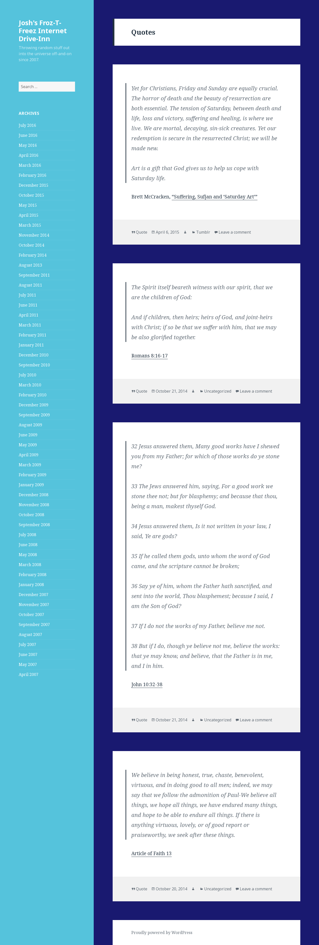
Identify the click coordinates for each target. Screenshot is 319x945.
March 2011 (30, 325)
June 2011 (28, 305)
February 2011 (32, 335)
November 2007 (34, 604)
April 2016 (28, 155)
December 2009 (33, 405)
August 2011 (30, 285)
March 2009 (30, 465)
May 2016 (28, 145)
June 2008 (28, 544)
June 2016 (28, 135)
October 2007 (31, 614)
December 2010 (33, 355)
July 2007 (27, 644)
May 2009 (28, 445)
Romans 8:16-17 (149, 355)
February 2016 (32, 175)
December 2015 (33, 185)
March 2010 (30, 385)
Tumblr (203, 232)
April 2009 (28, 455)
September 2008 (34, 524)
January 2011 (31, 345)
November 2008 (34, 504)
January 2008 (31, 584)
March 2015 (30, 225)
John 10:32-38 (146, 684)
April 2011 (28, 315)
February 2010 (32, 395)
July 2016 (27, 125)
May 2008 (28, 554)
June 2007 (28, 654)
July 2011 (27, 295)
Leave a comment (235, 232)
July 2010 (27, 375)
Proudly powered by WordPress (161, 932)
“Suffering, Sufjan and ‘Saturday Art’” (214, 196)
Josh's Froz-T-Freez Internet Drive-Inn (43, 30)
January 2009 (31, 484)
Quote (141, 232)
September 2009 (34, 415)
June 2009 (28, 435)
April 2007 (28, 674)
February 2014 (32, 255)
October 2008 (31, 514)
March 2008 (30, 564)
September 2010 (34, 365)
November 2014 (34, 235)
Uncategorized (217, 391)
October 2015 (31, 195)
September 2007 (34, 624)
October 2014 (31, 245)
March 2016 (30, 165)
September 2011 (34, 275)
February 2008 (32, 574)
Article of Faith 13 (151, 853)
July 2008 (27, 534)
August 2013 (30, 265)
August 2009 (30, 425)
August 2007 (30, 634)
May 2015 (28, 205)
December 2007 (33, 594)
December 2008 (33, 494)
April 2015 (28, 215)
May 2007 (28, 664)
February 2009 (32, 474)
